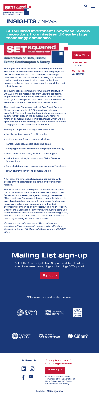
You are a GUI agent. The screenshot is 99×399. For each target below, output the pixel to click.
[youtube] (31, 377)
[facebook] (23, 377)
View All (80, 55)
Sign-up (48, 276)
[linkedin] (24, 369)
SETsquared (78, 74)
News (49, 21)
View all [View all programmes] (53, 370)
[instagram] (32, 369)
